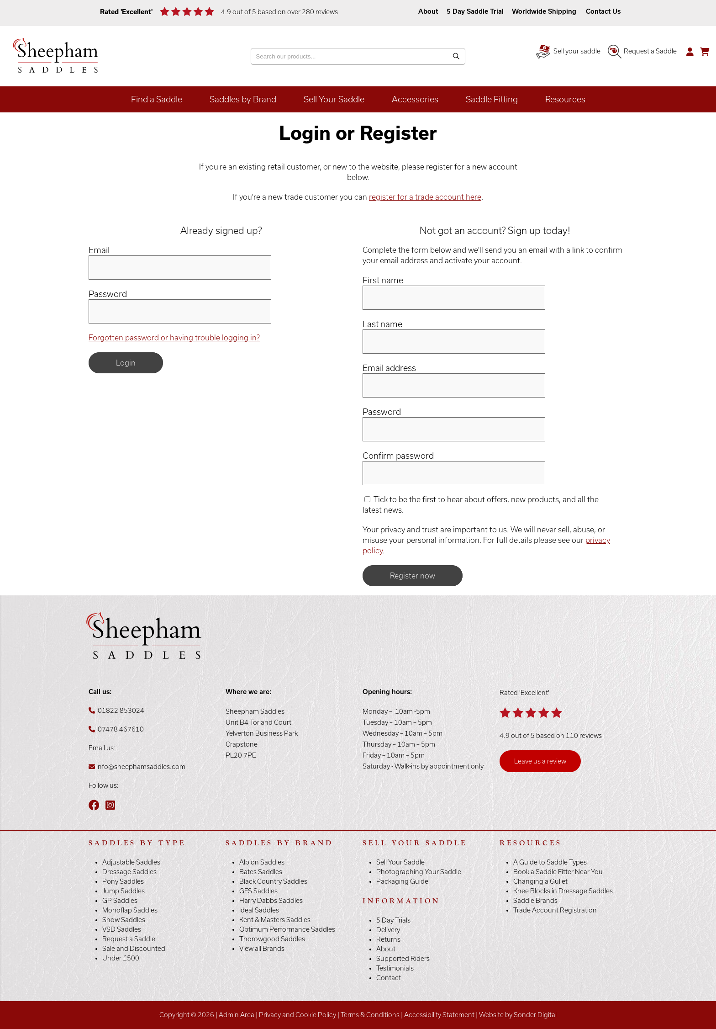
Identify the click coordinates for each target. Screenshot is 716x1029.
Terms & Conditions (370, 1014)
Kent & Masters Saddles (275, 919)
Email (99, 250)
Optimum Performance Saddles (287, 929)
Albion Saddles (261, 862)
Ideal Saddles (259, 910)
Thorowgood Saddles (272, 939)
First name (383, 280)
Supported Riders (403, 958)
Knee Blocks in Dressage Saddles (563, 891)
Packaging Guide (402, 881)
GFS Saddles (258, 891)
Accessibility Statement (439, 1014)
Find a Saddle (156, 99)
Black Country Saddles (273, 881)
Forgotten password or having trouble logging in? (174, 338)
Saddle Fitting (492, 99)
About (429, 11)
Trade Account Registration (555, 910)
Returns (388, 939)
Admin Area (236, 1014)
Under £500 (120, 958)
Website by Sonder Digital (518, 1014)
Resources (565, 99)
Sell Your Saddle (334, 99)
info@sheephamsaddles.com (140, 766)
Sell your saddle (568, 51)
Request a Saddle (642, 51)
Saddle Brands (535, 900)
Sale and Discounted (133, 948)
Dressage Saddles (129, 871)
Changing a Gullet (540, 881)
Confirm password (398, 456)
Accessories (415, 99)
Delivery (388, 930)
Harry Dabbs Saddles (271, 900)
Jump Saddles (123, 891)
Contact (388, 977)
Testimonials (395, 968)
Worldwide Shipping (544, 11)
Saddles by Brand (243, 99)
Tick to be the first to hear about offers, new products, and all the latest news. (481, 504)
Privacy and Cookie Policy (297, 1014)
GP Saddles (119, 900)
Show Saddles (123, 919)
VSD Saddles (121, 929)
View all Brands (261, 948)
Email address (389, 368)
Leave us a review (540, 761)
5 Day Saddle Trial (475, 11)
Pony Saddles (123, 881)
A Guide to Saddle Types (550, 862)
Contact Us (603, 11)
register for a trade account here (425, 197)
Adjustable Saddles (131, 862)
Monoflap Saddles (130, 910)
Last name (382, 324)
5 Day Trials (393, 920)
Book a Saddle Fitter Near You (558, 871)
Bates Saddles (260, 871)
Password (108, 294)
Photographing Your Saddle (418, 871)
